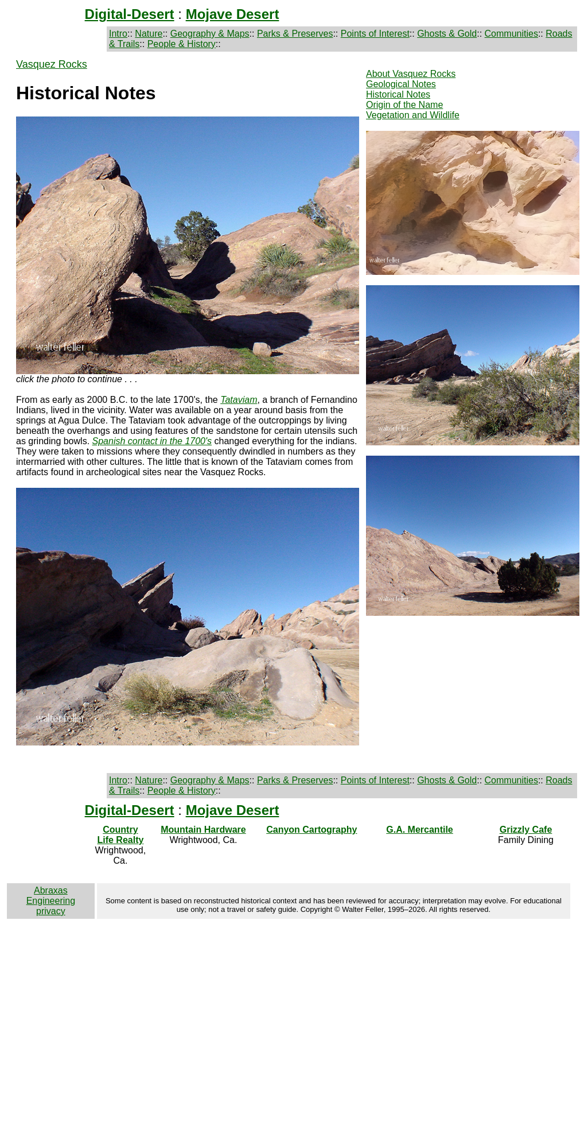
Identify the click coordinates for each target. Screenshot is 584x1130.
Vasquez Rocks (51, 64)
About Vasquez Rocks (410, 74)
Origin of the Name (404, 105)
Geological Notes (401, 84)
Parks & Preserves (295, 33)
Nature (148, 33)
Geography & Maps (210, 33)
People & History (181, 44)
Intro (118, 33)
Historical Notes (398, 94)
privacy (50, 911)
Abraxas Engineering (50, 896)
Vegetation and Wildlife (413, 115)
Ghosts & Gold (447, 33)
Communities (511, 33)
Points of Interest (375, 33)
